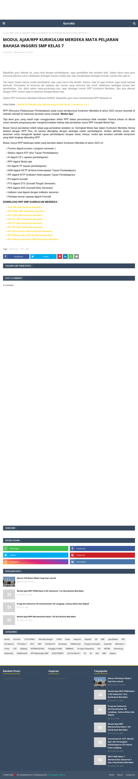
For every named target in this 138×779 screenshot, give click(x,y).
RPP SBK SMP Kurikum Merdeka (25, 207)
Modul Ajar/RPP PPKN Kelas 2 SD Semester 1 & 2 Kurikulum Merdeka (50, 591)
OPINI (59, 639)
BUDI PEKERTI (57, 653)
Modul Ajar (14, 249)
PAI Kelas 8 (9, 644)
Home (5, 33)
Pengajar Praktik (55, 648)
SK (91, 653)
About (120, 775)
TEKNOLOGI (75, 644)
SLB (97, 653)
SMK (104, 653)
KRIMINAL (70, 648)
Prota (7, 648)
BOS (32, 644)
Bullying (23, 648)
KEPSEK (107, 648)
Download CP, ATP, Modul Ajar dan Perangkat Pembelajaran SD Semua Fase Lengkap (121, 743)
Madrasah (9, 653)
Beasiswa (63, 644)
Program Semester (92, 644)
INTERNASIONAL (37, 648)
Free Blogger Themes (56, 775)
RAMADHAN (22, 653)
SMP (11, 33)
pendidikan (113, 639)
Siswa (67, 639)
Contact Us (130, 775)
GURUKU (9, 52)
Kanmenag (118, 648)
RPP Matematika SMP (39, 653)
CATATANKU (29, 639)
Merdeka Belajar (46, 639)
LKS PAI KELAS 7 (73, 653)
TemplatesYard (25, 775)
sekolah (88, 639)
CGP (15, 648)
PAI (99, 648)
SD (96, 639)
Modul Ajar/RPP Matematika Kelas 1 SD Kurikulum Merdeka (46, 616)
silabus (113, 653)
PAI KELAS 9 (50, 644)
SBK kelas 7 (120, 644)
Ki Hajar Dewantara (86, 648)
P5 (85, 653)
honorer (17, 639)
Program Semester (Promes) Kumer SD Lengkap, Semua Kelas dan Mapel (53, 603)
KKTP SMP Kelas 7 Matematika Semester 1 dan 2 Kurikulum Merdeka (120, 759)
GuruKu (69, 23)
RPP (22, 249)
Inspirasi (77, 639)
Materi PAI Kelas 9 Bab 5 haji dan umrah (36, 578)
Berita (7, 639)
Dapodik (107, 644)
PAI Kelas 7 (22, 644)
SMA (39, 644)
